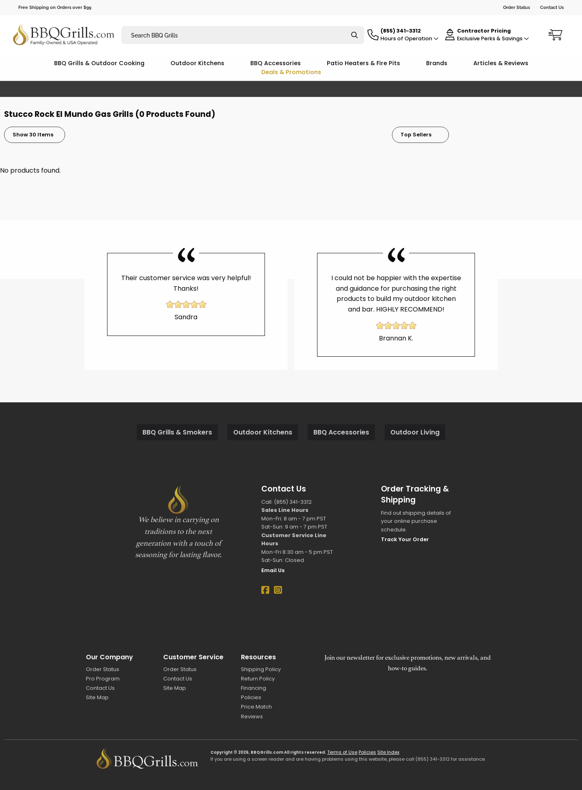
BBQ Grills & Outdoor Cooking (99, 63)
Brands (436, 63)
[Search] (354, 35)
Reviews (252, 716)
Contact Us (552, 7)
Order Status (516, 7)
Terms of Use (342, 752)
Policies (251, 697)
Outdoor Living (415, 432)
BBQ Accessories (275, 63)
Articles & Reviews (500, 63)
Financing (253, 688)
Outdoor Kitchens (197, 63)
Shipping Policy (261, 669)
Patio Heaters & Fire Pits (363, 63)
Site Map (97, 697)
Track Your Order (405, 539)
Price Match (256, 706)
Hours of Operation (410, 38)
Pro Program (103, 678)
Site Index (388, 752)
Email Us (272, 570)
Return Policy (258, 678)
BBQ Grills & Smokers (177, 432)
